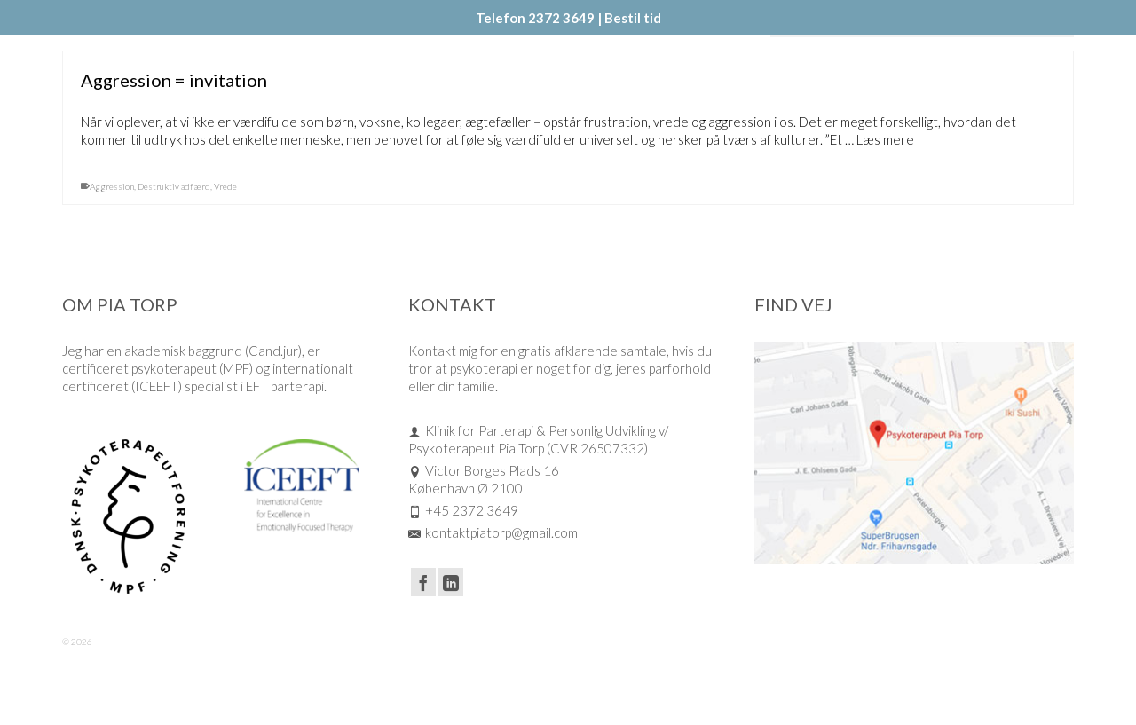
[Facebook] (423, 582)
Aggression (112, 188)
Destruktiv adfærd (174, 188)
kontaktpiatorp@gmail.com (493, 532)
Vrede (225, 188)
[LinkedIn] (450, 582)
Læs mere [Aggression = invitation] (885, 141)
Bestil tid (632, 18)
